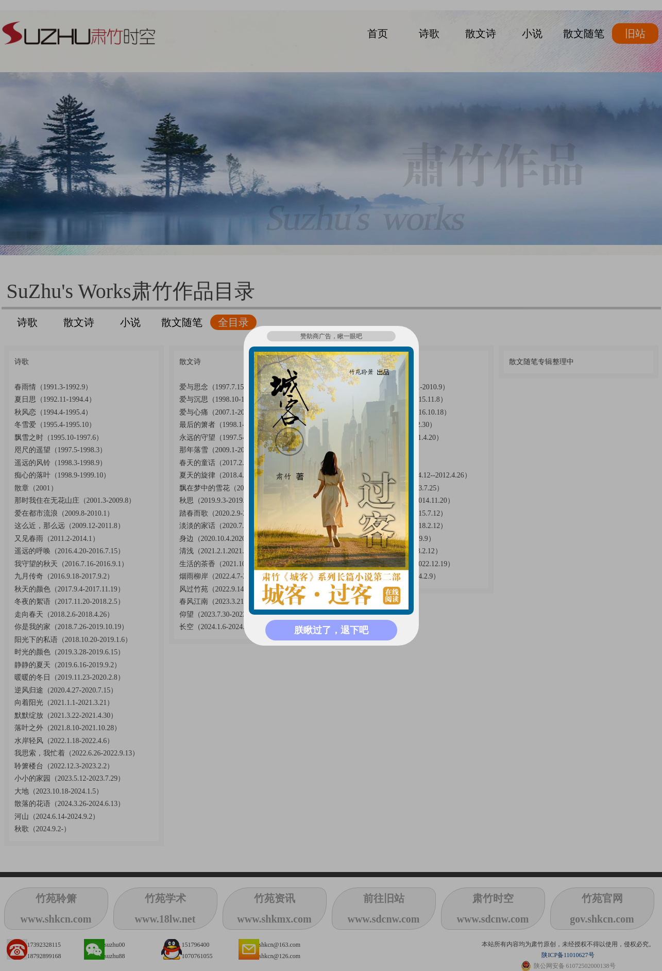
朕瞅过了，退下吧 (331, 630)
